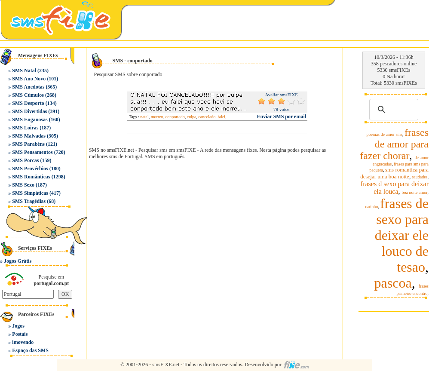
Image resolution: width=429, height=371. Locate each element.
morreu (157, 116)
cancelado (206, 116)
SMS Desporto (28, 103)
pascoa (393, 283)
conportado (175, 116)
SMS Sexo (23, 185)
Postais (20, 334)
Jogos (18, 326)
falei (221, 116)
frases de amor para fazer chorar (394, 144)
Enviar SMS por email (281, 116)
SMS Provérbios (30, 169)
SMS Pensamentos (32, 152)
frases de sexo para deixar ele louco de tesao (402, 235)
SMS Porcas (25, 160)
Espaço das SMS (30, 350)
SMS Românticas (31, 177)
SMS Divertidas (29, 111)
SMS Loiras (25, 128)
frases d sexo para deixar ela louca (395, 187)
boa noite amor (415, 192)
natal (144, 116)
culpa (191, 116)
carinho (371, 206)
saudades (419, 177)
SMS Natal (24, 70)
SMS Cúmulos (28, 95)
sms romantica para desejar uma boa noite (394, 173)
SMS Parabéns (28, 144)
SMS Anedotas (28, 87)
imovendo (23, 342)
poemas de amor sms (384, 134)
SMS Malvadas (29, 136)
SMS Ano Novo (29, 79)
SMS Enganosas (29, 120)
